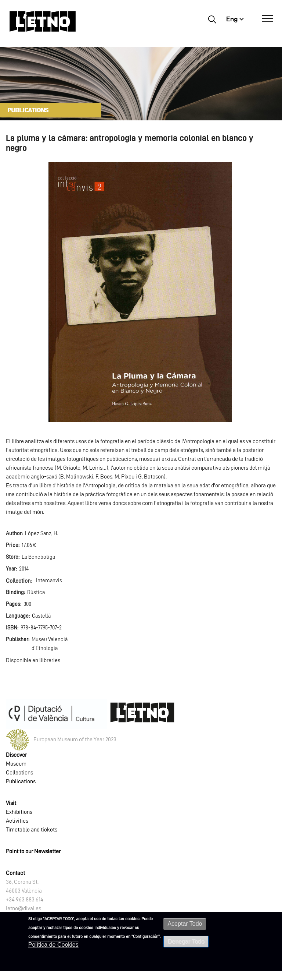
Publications (21, 781)
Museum (16, 764)
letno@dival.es (23, 908)
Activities (17, 821)
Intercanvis (49, 580)
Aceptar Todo (184, 924)
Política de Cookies (53, 945)
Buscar (212, 19)
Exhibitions (19, 812)
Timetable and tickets (31, 830)
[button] (140, 292)
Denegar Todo (185, 941)
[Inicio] (42, 21)
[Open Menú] (267, 19)
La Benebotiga (38, 557)
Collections (19, 773)
